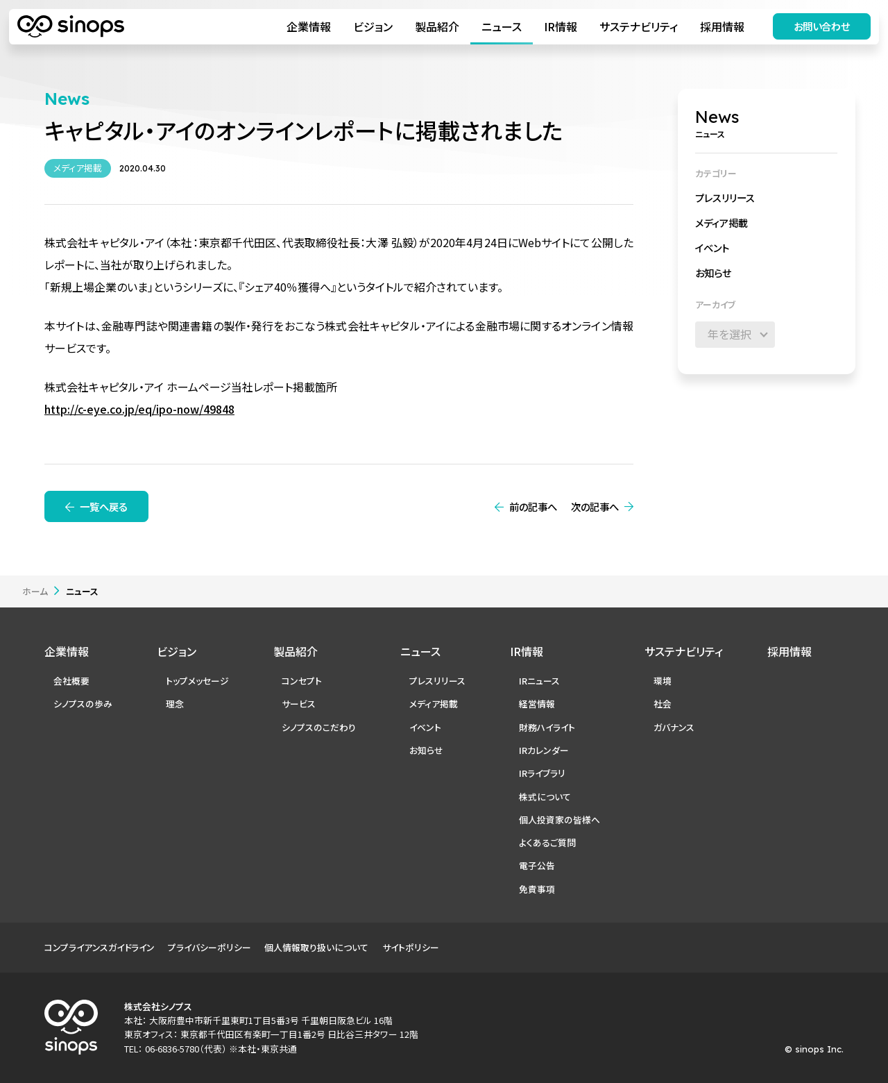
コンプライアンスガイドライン (99, 947)
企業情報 (308, 26)
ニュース (501, 26)
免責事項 (537, 889)
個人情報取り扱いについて (316, 947)
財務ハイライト (547, 727)
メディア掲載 (721, 222)
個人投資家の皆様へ (559, 819)
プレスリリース (725, 197)
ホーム (35, 591)
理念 (175, 703)
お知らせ (713, 272)
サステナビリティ (638, 26)
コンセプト (302, 680)
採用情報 (721, 26)
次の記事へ (595, 506)
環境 (663, 680)
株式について (545, 796)
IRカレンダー (544, 750)
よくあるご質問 (547, 842)
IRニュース (539, 680)
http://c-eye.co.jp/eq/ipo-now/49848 (139, 409)
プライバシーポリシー (209, 947)
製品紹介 (436, 26)
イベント (712, 247)
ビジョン (372, 26)
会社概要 (71, 680)
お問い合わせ (822, 26)
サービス (299, 703)
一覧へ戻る (104, 506)
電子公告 (537, 865)
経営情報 (537, 703)
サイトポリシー (410, 947)
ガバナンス (674, 727)
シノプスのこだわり (319, 727)
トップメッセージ (197, 680)
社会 (663, 703)
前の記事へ (533, 506)
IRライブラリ (542, 773)
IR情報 (560, 26)
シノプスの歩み (82, 703)
